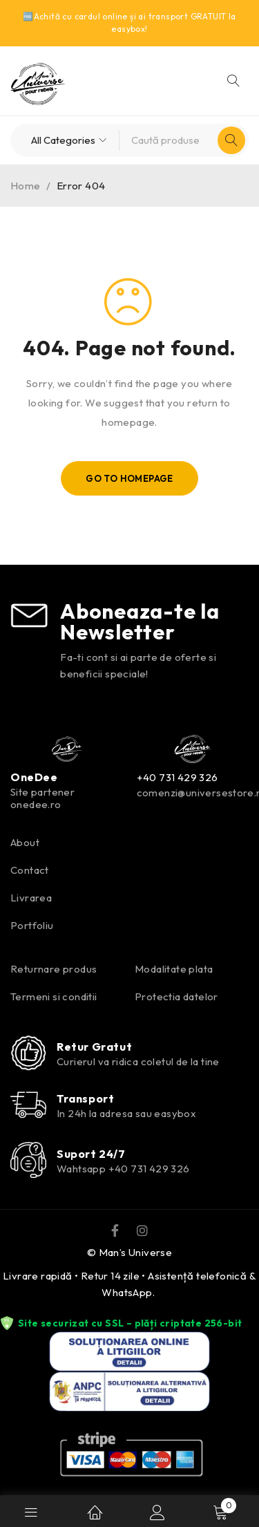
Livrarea (31, 897)
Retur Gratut (94, 1046)
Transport (85, 1098)
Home (25, 185)
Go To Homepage (129, 478)
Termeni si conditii (53, 996)
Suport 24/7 (91, 1154)
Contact (29, 870)
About (24, 842)
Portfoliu (32, 925)
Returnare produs (53, 968)
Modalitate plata (174, 968)
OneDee (34, 777)
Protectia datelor (176, 996)
